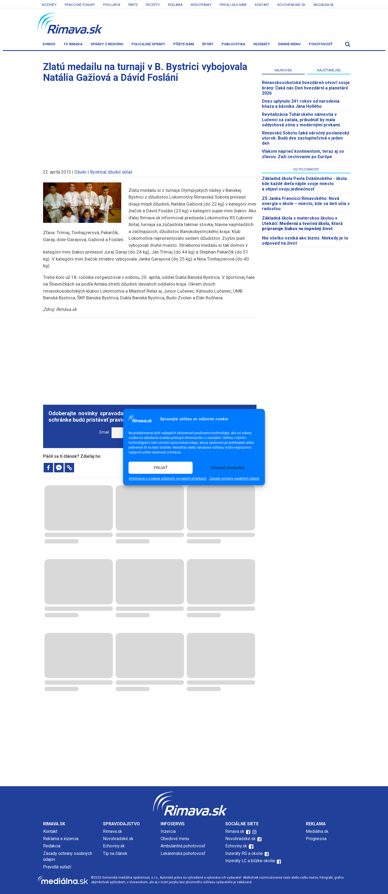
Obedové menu (175, 838)
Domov (49, 44)
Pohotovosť (320, 44)
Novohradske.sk (291, 5)
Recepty (153, 5)
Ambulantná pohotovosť (183, 845)
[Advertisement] (150, 123)
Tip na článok (115, 853)
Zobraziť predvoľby (227, 467)
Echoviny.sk (114, 845)
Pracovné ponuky (80, 5)
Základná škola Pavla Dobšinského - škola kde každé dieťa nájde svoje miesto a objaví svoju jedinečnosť (304, 183)
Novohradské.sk (118, 838)
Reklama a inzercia (60, 838)
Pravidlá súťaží (57, 866)
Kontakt (262, 5)
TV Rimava (73, 44)
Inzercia (168, 831)
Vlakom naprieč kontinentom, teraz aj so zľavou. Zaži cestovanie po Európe (303, 154)
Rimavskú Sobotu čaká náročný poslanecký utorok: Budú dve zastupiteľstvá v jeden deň (305, 138)
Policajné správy (148, 44)
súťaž (127, 172)
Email (104, 432)
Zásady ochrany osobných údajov (234, 479)
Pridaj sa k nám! (233, 5)
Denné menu (289, 44)
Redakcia (51, 845)
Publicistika (233, 44)
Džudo (80, 172)
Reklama (175, 5)
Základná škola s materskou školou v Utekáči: (302, 223)
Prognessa (316, 838)
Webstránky (201, 5)
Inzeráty (49, 5)
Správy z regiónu (107, 44)
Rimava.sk (112, 831)
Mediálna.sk (323, 5)
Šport (207, 44)
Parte (133, 5)
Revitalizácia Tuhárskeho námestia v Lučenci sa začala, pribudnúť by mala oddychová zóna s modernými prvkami (301, 119)
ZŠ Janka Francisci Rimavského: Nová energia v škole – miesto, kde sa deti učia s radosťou (306, 203)
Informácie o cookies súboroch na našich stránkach (167, 479)
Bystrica (97, 172)
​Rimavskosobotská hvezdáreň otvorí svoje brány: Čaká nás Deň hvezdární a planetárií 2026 (306, 87)
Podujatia (111, 5)
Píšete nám (183, 44)
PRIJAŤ (161, 467)
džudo (113, 172)
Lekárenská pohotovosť (183, 853)
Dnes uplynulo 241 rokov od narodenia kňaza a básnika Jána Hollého (301, 104)
